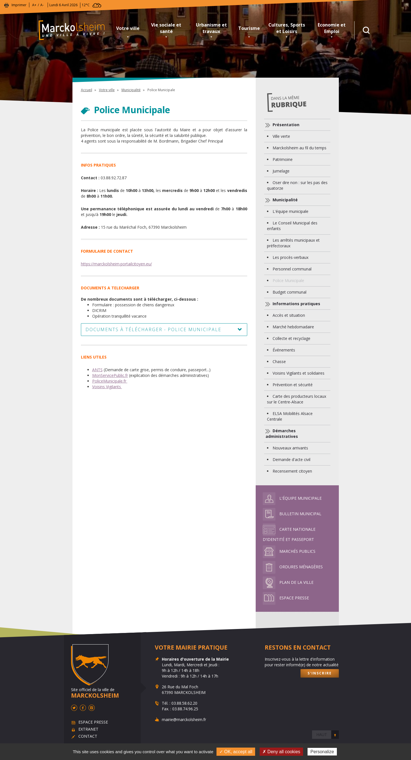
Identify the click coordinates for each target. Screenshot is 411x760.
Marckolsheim (75, 30)
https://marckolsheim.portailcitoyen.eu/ (116, 264)
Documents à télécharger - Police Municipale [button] (153, 329)
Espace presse (286, 597)
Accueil (86, 90)
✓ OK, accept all (235, 751)
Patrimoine (283, 159)
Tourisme (249, 28)
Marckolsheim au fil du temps (299, 147)
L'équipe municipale (290, 211)
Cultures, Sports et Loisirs (286, 28)
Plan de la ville (288, 582)
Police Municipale (288, 280)
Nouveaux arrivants (290, 448)
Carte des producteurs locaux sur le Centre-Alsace (296, 399)
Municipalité (131, 90)
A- (42, 5)
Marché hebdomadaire (293, 326)
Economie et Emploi (332, 28)
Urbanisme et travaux (211, 28)
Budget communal (289, 292)
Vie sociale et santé (166, 28)
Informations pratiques (295, 303)
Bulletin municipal (292, 513)
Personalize (322, 751)
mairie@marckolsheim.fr (184, 719)
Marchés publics (289, 551)
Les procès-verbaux (290, 257)
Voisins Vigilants (107, 386)
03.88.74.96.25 (185, 708)
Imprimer (19, 5)
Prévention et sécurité (293, 384)
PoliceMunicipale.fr (109, 381)
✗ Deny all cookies (281, 751)
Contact (87, 736)
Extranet (88, 729)
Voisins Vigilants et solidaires (298, 373)
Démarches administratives (282, 433)
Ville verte (281, 136)
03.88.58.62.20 (184, 703)
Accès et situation (289, 315)
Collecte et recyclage (291, 338)
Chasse (279, 361)
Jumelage (281, 171)
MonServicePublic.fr (110, 375)
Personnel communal (292, 269)
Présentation (285, 124)
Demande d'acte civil (291, 459)
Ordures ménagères (293, 566)
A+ (34, 5)
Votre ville (128, 28)
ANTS (97, 369)
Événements (284, 350)
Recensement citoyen (292, 471)
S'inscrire (320, 673)
